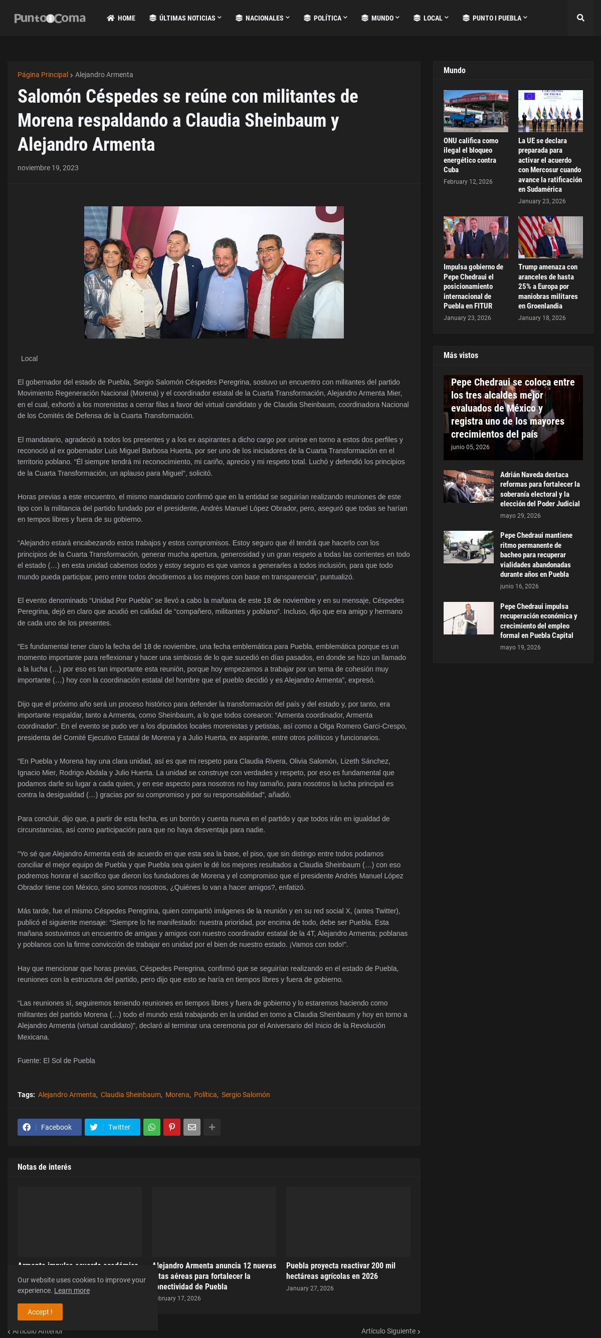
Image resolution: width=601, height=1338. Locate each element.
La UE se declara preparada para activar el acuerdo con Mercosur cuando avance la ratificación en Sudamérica (550, 165)
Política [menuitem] (322, 18)
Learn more (72, 1290)
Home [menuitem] (121, 18)
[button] (580, 18)
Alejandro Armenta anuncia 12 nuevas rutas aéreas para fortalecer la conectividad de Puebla (214, 1276)
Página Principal (43, 74)
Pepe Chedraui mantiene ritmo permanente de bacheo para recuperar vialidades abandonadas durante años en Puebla (536, 555)
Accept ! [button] (40, 1312)
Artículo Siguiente (388, 1331)
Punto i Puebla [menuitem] (492, 18)
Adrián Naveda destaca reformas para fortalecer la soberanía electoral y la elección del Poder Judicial (540, 489)
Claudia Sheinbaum (131, 1094)
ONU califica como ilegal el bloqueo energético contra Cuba (471, 155)
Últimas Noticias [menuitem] (182, 18)
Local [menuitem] (428, 18)
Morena (177, 1094)
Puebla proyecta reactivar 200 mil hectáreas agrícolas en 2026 (340, 1271)
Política (205, 1094)
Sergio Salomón (246, 1094)
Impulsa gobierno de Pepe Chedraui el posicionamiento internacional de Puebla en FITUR (473, 286)
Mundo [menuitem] (377, 18)
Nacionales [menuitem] (260, 18)
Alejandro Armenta (104, 74)
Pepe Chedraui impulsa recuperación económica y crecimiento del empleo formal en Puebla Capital (538, 621)
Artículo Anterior (38, 1331)
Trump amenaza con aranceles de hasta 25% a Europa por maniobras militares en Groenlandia (548, 286)
